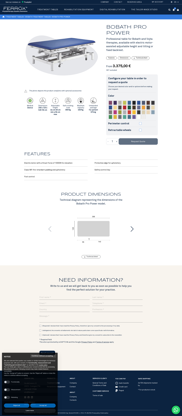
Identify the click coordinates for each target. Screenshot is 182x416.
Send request (47, 353)
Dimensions (124, 58)
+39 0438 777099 (30, 389)
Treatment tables (47, 9)
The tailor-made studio (144, 9)
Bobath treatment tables (38, 17)
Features (111, 58)
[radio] (110, 102)
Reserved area (134, 2)
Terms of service (102, 342)
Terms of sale (98, 395)
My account (157, 2)
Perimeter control (118, 123)
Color (111, 95)
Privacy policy (96, 413)
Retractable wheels (119, 130)
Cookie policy (104, 413)
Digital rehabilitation (112, 9)
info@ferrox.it (29, 392)
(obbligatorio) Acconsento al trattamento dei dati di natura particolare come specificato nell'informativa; (78, 330)
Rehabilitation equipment (79, 9)
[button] (176, 2)
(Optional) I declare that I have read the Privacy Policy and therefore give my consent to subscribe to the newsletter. (82, 335)
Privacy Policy (86, 342)
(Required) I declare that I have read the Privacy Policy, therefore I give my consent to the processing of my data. (81, 326)
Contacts (73, 400)
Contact (118, 2)
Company (105, 2)
